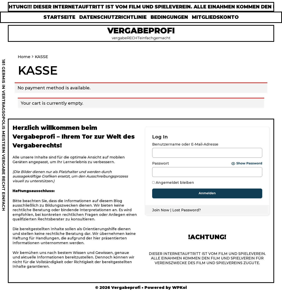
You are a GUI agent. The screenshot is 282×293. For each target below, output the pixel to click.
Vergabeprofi (141, 30)
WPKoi (179, 287)
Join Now (160, 210)
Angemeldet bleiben (173, 182)
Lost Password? (186, 210)
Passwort (160, 163)
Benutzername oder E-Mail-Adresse (185, 144)
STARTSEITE (59, 17)
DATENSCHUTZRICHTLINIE (113, 17)
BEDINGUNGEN (169, 17)
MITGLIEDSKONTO (215, 17)
